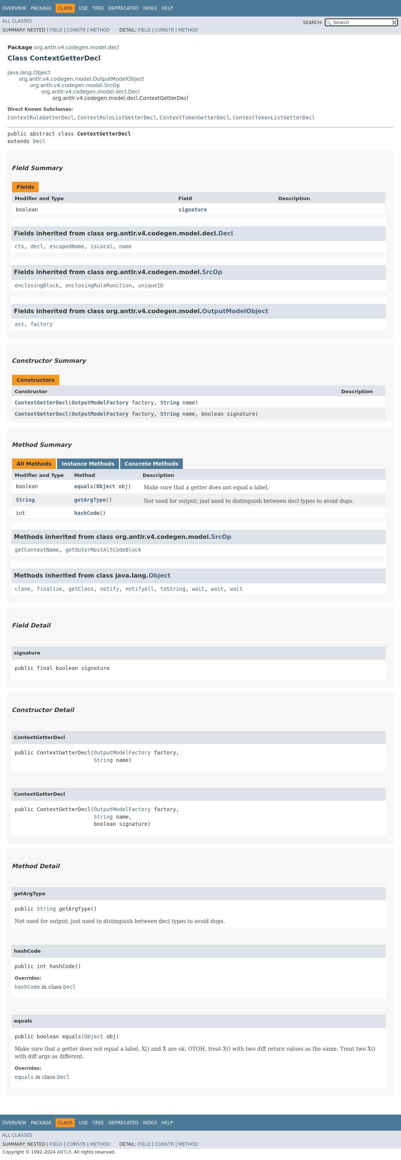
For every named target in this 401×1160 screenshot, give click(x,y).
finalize (49, 589)
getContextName (37, 550)
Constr (76, 30)
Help (167, 8)
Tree (98, 8)
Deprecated (124, 8)
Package (41, 8)
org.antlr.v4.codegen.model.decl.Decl (90, 92)
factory (41, 324)
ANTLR (64, 1152)
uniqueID (150, 285)
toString (172, 589)
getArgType (90, 500)
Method (100, 30)
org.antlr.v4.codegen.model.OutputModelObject (81, 79)
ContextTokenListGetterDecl (274, 118)
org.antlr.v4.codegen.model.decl (76, 47)
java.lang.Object (29, 72)
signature (192, 210)
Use (83, 8)
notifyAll (139, 589)
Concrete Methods (152, 464)
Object (106, 486)
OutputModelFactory (100, 403)
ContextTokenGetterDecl (194, 118)
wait (198, 589)
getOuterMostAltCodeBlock (103, 550)
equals (83, 486)
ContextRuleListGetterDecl (117, 118)
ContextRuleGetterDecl (41, 118)
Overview (14, 8)
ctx (19, 246)
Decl (39, 141)
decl (36, 246)
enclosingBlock (37, 285)
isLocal (101, 246)
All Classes (17, 21)
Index (150, 8)
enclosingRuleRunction (98, 285)
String (169, 403)
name (125, 246)
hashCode (86, 513)
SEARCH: (313, 22)
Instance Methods (88, 464)
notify (109, 589)
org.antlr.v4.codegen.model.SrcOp (75, 85)
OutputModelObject (235, 311)
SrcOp (212, 272)
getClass (80, 589)
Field (56, 30)
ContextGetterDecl (41, 403)
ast (19, 324)
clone (22, 589)
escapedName (67, 246)
